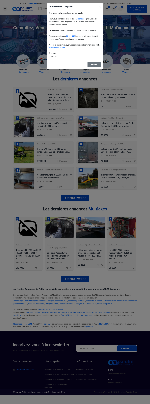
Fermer (94, 64)
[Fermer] (100, 7)
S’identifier (80, 19)
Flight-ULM (70, 36)
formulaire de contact (57, 48)
